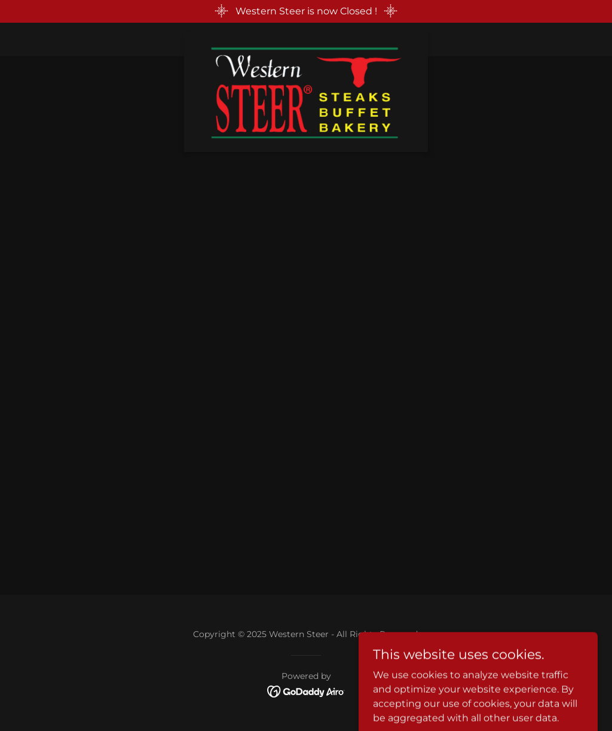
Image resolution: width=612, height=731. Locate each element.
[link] (306, 37)
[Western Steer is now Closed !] (306, 11)
